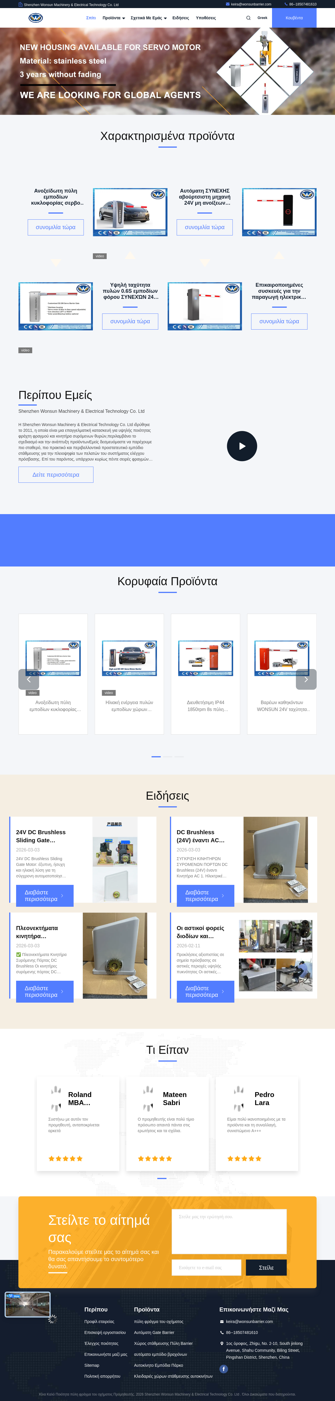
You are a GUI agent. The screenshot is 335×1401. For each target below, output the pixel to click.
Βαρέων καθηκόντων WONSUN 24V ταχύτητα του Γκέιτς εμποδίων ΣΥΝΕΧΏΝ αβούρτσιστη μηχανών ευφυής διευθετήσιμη (282, 706)
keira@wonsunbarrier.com (248, 4)
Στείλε (266, 1267)
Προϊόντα (113, 18)
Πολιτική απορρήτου (102, 1376)
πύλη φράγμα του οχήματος (158, 1321)
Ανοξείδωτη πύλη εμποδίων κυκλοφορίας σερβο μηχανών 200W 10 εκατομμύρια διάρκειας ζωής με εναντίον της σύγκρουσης (53, 706)
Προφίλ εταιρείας (99, 1321)
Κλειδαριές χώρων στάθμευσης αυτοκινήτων (173, 1376)
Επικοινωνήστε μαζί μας (106, 1354)
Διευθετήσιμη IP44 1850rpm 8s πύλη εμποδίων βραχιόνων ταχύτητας (205, 706)
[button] (28, 679)
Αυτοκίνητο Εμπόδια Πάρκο (158, 1365)
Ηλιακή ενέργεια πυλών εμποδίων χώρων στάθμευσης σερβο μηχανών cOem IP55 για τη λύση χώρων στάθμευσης (129, 706)
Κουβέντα (294, 18)
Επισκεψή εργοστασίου (105, 1332)
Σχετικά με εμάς (148, 18)
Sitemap (92, 1365)
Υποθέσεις (206, 18)
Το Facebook (223, 1369)
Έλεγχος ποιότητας (101, 1343)
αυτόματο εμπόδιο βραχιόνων (160, 1354)
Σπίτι (91, 18)
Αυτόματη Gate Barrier (154, 1332)
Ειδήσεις (181, 18)
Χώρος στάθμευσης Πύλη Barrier (163, 1343)
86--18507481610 (300, 4)
